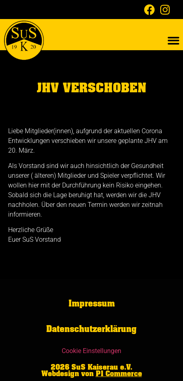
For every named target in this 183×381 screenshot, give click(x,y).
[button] (173, 40)
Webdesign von (91, 373)
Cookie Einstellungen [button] (91, 351)
